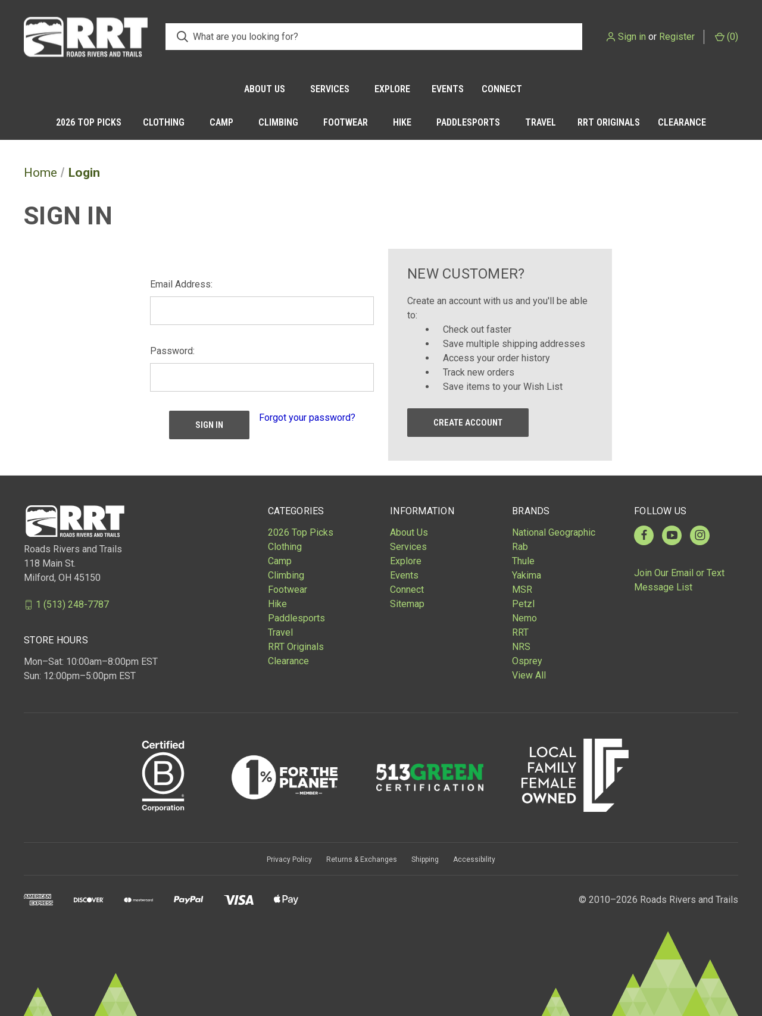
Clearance (682, 122)
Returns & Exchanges (361, 859)
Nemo (524, 618)
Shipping (425, 859)
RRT (520, 632)
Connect (502, 89)
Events (448, 89)
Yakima (526, 575)
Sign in (632, 36)
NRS (521, 646)
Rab (520, 546)
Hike (402, 122)
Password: (172, 351)
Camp (221, 122)
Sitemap (407, 603)
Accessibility (474, 859)
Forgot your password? (307, 417)
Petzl (523, 603)
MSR (522, 589)
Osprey (527, 661)
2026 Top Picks (88, 122)
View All (529, 675)
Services (329, 89)
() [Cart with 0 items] (726, 36)
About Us (264, 89)
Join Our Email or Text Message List (679, 580)
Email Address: (181, 284)
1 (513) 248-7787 (72, 604)
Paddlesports (468, 122)
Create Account (467, 422)
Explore (392, 89)
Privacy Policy (289, 859)
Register (677, 36)
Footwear (345, 122)
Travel (540, 122)
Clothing (164, 122)
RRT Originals (608, 122)
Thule (523, 561)
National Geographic (553, 532)
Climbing (278, 122)
